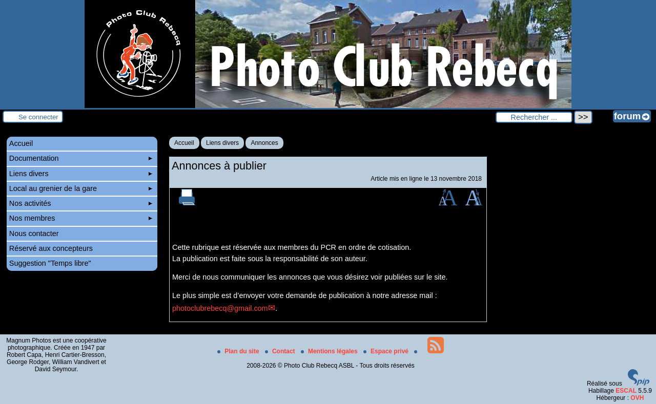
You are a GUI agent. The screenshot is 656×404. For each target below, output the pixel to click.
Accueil (184, 142)
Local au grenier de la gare (80, 188)
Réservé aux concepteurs (51, 248)
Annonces (264, 142)
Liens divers (222, 142)
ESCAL (626, 390)
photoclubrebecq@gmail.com (220, 308)
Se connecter (38, 117)
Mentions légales (330, 351)
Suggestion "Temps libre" (50, 263)
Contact (281, 351)
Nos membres (80, 218)
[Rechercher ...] (534, 117)
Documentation (80, 158)
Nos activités (80, 203)
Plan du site (239, 351)
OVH (637, 397)
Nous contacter (34, 233)
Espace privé (386, 351)
